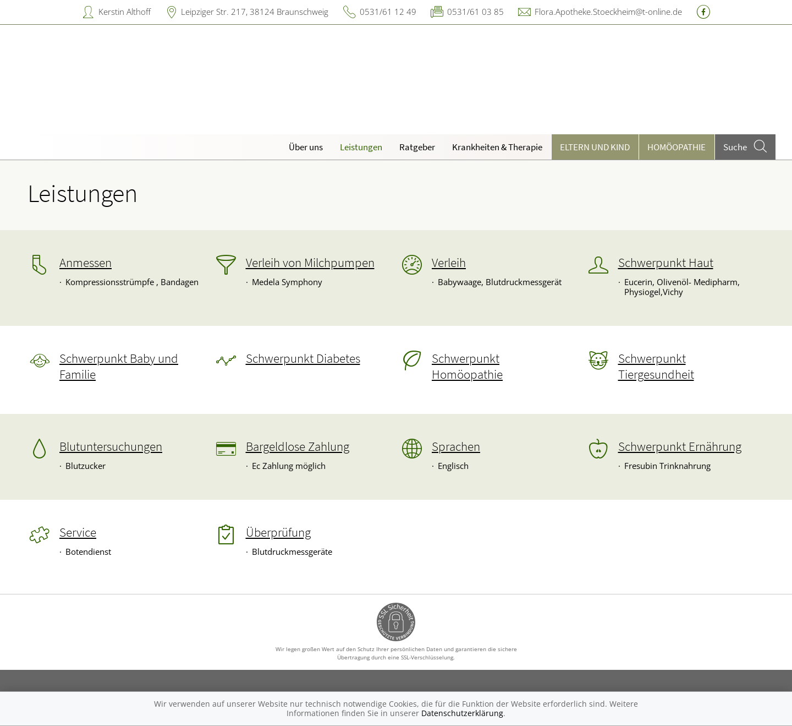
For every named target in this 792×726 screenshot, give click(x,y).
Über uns (306, 147)
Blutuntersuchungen (110, 446)
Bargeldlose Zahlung (297, 446)
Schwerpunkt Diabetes (303, 358)
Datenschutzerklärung (462, 713)
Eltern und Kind (595, 147)
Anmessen (85, 262)
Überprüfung (278, 532)
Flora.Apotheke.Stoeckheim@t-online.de (608, 11)
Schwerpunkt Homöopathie (467, 366)
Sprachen (456, 446)
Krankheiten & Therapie (497, 147)
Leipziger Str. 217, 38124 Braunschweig (254, 11)
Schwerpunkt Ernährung (679, 446)
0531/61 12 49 (388, 11)
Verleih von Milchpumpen (310, 262)
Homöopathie (676, 147)
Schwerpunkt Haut (665, 262)
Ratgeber (417, 147)
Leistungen (361, 147)
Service (77, 532)
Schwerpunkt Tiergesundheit (656, 366)
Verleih (449, 262)
